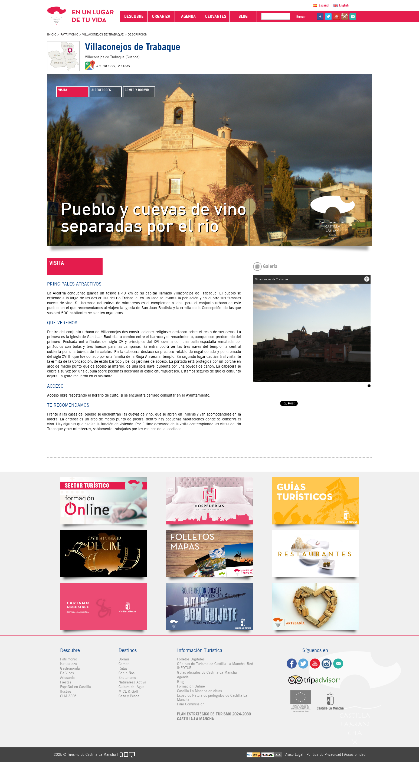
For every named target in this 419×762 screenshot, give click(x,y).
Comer (124, 664)
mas (366, 279)
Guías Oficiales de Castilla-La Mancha (315, 500)
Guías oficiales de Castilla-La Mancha (207, 672)
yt (336, 16)
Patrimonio (69, 34)
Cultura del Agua (132, 687)
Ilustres (65, 691)
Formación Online (191, 686)
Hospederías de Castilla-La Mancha (209, 500)
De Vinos (67, 673)
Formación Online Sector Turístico (103, 500)
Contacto (338, 664)
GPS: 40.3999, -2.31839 (113, 66)
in (344, 16)
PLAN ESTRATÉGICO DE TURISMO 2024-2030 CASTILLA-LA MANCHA (214, 716)
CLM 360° (68, 696)
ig (327, 664)
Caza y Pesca (129, 696)
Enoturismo (127, 678)
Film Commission (190, 704)
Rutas (123, 668)
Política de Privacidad (323, 755)
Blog (180, 682)
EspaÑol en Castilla (75, 687)
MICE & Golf (128, 691)
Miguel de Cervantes (209, 606)
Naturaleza (68, 664)
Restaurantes (315, 553)
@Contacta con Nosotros (352, 16)
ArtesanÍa (67, 678)
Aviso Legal (294, 755)
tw (328, 16)
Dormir (124, 659)
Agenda (183, 677)
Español (324, 5)
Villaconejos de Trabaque (103, 34)
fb (320, 16)
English (344, 5)
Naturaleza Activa (132, 682)
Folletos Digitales (209, 553)
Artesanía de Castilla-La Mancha (315, 606)
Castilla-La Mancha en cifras (199, 691)
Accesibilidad (354, 755)
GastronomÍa (70, 668)
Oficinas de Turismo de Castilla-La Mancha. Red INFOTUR (215, 666)
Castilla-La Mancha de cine (103, 553)
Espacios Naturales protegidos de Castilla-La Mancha (212, 697)
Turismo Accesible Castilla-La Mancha (103, 606)
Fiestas (65, 682)
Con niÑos (127, 673)
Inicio (51, 34)
